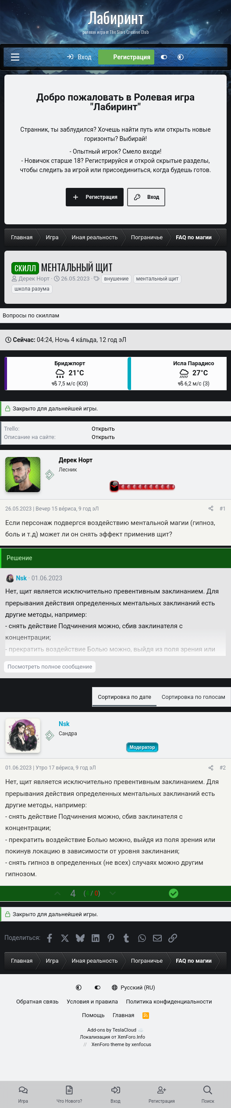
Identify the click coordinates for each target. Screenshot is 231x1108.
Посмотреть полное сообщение (49, 666)
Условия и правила (92, 1001)
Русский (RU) (133, 987)
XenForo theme (108, 1044)
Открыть (103, 428)
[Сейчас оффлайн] (49, 474)
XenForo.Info (131, 1037)
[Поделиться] (211, 509)
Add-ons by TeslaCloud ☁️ (115, 1030)
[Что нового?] (198, 57)
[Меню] (15, 57)
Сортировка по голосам (193, 697)
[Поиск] (216, 57)
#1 (223, 509)
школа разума (32, 289)
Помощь (93, 1015)
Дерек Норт (34, 278)
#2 (223, 768)
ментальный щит (157, 279)
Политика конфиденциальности (169, 1001)
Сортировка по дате (124, 697)
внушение (116, 279)
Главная (123, 1015)
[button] (180, 57)
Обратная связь (37, 1001)
